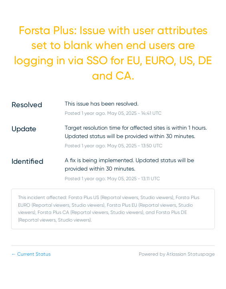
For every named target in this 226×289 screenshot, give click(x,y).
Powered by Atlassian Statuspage (177, 254)
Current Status (30, 254)
